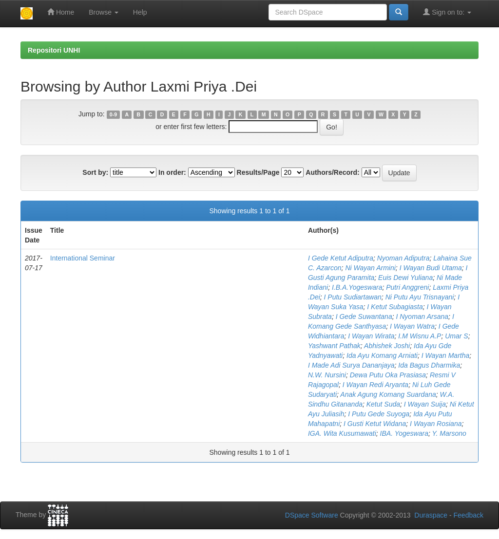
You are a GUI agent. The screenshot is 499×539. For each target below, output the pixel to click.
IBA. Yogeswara (404, 433)
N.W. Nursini (327, 375)
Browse (103, 12)
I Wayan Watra (412, 326)
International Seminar (82, 258)
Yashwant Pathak (334, 346)
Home (60, 12)
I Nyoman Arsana (422, 316)
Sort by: (95, 172)
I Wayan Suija (425, 404)
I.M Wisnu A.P (419, 336)
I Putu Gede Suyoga (378, 414)
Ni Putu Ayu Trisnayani (419, 297)
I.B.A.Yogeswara (357, 287)
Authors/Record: (332, 172)
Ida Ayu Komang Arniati (382, 355)
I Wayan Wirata (371, 336)
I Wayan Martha (446, 355)
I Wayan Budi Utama (431, 268)
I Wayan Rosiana (435, 423)
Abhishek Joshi (387, 346)
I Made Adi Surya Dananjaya (351, 365)
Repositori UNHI (54, 50)
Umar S (456, 336)
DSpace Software (311, 515)
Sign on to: (447, 12)
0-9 (113, 114)
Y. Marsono (449, 433)
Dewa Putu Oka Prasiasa (388, 375)
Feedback (468, 515)
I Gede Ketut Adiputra (340, 258)
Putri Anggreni (407, 287)
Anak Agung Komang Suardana (388, 394)
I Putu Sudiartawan (353, 297)
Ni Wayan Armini (370, 268)
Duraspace (430, 515)
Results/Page (258, 172)
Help (140, 12)
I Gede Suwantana (364, 316)
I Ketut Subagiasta (394, 307)
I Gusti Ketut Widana (375, 423)
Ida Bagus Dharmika (429, 365)
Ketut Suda (383, 404)
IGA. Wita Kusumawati (342, 433)
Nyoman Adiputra (403, 258)
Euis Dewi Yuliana (405, 277)
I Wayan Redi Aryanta (375, 385)
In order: (172, 172)
